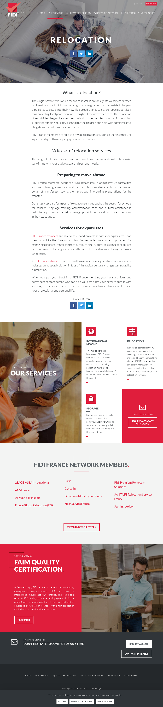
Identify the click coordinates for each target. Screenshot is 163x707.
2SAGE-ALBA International (32, 482)
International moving (96, 343)
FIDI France (128, 12)
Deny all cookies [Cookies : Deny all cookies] (81, 701)
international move (47, 261)
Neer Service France (77, 503)
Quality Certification (78, 12)
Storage (92, 408)
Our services (55, 12)
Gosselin (70, 488)
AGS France (22, 490)
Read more (24, 620)
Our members (146, 12)
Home (41, 12)
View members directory (81, 527)
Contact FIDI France (136, 653)
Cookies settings (94, 688)
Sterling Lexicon (124, 506)
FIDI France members (45, 236)
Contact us (151, 4)
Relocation (135, 341)
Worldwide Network (106, 12)
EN (141, 4)
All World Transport (27, 497)
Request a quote (138, 644)
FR (137, 4)
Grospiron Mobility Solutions (83, 496)
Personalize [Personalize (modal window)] (104, 701)
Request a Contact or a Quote (143, 422)
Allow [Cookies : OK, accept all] (62, 701)
